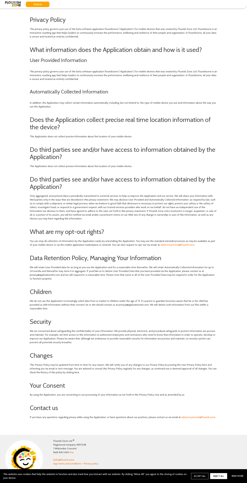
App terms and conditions (67, 463)
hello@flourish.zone (63, 459)
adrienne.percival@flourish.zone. (178, 244)
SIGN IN (38, 4)
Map (72, 452)
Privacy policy (91, 463)
